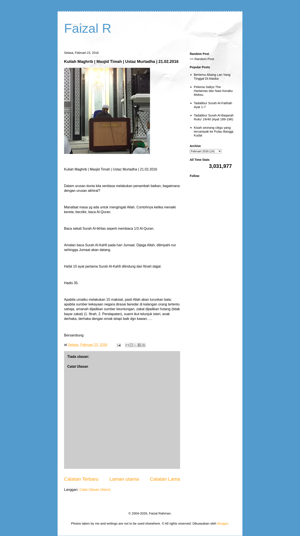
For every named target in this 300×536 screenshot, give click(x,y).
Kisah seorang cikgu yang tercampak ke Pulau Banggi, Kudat (214, 131)
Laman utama (124, 479)
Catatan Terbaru (81, 479)
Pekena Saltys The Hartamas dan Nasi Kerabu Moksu (213, 90)
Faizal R (87, 28)
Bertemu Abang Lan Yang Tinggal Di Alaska (212, 76)
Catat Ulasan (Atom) (94, 489)
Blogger (222, 523)
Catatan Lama (165, 479)
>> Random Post (202, 59)
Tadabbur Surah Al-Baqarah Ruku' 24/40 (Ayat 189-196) (214, 117)
